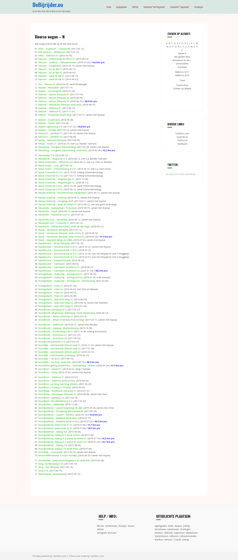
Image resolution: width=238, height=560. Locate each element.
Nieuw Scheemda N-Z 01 (50, 172)
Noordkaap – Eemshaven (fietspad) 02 (57, 394)
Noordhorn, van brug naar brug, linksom (58, 384)
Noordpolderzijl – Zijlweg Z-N (52, 445)
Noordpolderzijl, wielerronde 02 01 (55, 428)
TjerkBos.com (182, 133)
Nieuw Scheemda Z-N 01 (50, 185)
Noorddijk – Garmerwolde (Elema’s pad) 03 (59, 351)
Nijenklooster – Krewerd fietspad (54, 260)
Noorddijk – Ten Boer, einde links (54, 362)
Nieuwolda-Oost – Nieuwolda (52, 219)
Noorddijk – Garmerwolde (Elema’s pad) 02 (59, 348)
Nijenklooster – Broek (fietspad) (54, 243)
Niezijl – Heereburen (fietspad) (53, 229)
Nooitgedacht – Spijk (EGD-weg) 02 (55, 302)
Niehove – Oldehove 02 (49, 111)
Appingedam (161, 525)
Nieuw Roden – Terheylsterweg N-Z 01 (57, 168)
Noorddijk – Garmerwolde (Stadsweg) (56, 355)
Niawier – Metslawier (48, 87)
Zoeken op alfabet (182, 88)
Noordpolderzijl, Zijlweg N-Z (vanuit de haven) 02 (62, 441)
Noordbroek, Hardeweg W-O (52, 309)
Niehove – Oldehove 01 (49, 108)
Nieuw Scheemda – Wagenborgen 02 (56, 182)
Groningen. (198, 7)
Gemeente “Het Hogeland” (154, 7)
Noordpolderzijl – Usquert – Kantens (56, 414)
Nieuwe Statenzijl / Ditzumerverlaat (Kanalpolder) (62, 192)
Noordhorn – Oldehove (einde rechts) (56, 380)
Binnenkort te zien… (182, 60)
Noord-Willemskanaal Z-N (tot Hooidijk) (57, 455)
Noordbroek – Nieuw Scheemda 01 (55, 316)
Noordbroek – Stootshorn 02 (52, 338)
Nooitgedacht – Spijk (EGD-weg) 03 (55, 306)
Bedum (178, 525)
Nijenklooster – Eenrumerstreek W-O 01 (58, 253)
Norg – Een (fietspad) (48, 467)
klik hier (100, 525)
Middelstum (191, 532)
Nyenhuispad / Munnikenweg (52, 473)
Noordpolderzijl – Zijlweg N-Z (52, 431)
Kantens (159, 532)
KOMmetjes (111, 525)
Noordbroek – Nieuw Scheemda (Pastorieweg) (61, 319)
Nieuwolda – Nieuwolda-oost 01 (54, 214)
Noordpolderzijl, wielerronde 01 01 (55, 424)
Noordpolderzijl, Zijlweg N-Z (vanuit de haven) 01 (62, 438)
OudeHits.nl (182, 137)
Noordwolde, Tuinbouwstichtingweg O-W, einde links (64, 460)
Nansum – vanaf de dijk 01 (51, 75)
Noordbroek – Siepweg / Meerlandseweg (58, 328)
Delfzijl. (135, 7)
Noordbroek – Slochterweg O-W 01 (55, 331)
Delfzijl (186, 525)
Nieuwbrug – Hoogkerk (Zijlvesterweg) (57, 147)
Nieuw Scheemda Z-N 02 (50, 189)
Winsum (168, 539)
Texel (182, 80)
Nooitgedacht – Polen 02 (50, 289)
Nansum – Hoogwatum (49, 65)
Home (108, 7)
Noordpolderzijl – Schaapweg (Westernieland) (60, 411)
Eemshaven (160, 529)
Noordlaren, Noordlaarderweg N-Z (55, 401)
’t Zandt (177, 539)
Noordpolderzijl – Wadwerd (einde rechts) (58, 421)
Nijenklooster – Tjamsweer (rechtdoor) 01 (59, 267)
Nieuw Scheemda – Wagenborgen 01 (56, 179)
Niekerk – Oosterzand (49, 119)
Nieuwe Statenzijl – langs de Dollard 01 (57, 204)
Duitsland (182, 67)
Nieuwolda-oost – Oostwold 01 (53, 223)
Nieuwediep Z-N (46, 155)
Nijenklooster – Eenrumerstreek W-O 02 (58, 257)
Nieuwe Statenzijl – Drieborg (52, 197)
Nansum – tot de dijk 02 (50, 72)
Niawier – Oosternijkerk (49, 91)
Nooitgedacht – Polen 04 (50, 295)
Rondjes (123, 525)
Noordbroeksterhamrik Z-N (51, 341)
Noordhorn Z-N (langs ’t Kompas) (54, 387)
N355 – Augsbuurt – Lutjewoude (54, 48)
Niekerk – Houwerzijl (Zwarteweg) (54, 114)
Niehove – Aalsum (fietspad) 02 (53, 97)
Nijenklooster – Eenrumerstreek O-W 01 (58, 246)
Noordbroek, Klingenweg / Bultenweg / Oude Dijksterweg (66, 312)
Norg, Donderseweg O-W (50, 463)
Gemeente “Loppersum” (179, 7)
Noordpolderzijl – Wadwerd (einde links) (57, 418)
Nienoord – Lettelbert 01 (50, 133)
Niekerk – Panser (46, 123)
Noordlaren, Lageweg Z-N (51, 397)
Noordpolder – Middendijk (51, 404)
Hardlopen (182, 143)
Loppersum (179, 532)
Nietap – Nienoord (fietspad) (52, 140)
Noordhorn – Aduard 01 (50, 369)
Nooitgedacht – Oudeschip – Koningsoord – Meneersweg (66, 280)
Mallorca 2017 (182, 71)
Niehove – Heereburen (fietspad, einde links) (60, 104)
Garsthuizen (173, 529)
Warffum (159, 539)
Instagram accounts (107, 532)
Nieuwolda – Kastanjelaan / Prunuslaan (57, 207)
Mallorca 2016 (182, 75)
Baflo (170, 525)
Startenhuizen (161, 536)
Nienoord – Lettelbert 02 (50, 136)
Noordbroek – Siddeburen (51, 324)
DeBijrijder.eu (47, 4)
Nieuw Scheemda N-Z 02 (50, 175)
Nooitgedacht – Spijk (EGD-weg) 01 (55, 299)
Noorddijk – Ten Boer (49, 358)
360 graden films (182, 56)
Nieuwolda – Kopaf (47, 211)
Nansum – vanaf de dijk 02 (51, 79)
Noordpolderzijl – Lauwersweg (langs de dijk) (60, 407)
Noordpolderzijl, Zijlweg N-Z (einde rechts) (59, 435)
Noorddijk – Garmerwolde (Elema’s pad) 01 (59, 345)
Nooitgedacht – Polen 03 (50, 292)
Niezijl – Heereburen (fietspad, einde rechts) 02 (61, 236)
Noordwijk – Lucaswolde (50, 452)
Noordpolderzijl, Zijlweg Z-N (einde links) (58, 448)
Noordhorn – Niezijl (48, 372)
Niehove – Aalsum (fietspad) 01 (53, 94)
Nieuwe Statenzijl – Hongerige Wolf (55, 201)
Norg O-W (43, 470)
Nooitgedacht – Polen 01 (50, 285)
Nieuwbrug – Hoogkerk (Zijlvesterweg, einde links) (62, 150)
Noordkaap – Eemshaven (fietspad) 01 (57, 390)
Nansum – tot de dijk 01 (50, 69)
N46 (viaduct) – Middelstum (51, 52)
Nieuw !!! (182, 53)
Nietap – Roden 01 (47, 143)
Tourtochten (182, 85)
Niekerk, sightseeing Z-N (50, 126)
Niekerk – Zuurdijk (47, 130)
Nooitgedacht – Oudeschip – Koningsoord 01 (60, 274)
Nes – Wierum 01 (46, 84)
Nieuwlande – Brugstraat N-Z (52, 158)
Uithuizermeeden (188, 536)
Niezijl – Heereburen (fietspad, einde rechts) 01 (61, 233)
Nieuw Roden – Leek (48, 165)
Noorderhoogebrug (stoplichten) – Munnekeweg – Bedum (66, 365)
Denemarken (182, 63)
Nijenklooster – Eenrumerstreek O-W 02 (58, 250)
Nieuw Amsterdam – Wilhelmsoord (55, 162)
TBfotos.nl (182, 140)
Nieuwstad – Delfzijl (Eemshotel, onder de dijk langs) (64, 226)
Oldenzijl (168, 532)
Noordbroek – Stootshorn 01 (52, 334)
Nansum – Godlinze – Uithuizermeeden (57, 62)
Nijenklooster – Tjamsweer (51, 263)
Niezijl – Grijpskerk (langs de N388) (55, 240)
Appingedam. (121, 7)
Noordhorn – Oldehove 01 (51, 377)
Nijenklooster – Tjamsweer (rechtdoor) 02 (59, 270)
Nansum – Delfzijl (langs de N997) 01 (56, 58)
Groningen (185, 529)
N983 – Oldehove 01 (48, 55)
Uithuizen (173, 536)
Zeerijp (185, 539)
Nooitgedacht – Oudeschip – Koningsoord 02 (60, 277)
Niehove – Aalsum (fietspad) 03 (53, 101)
